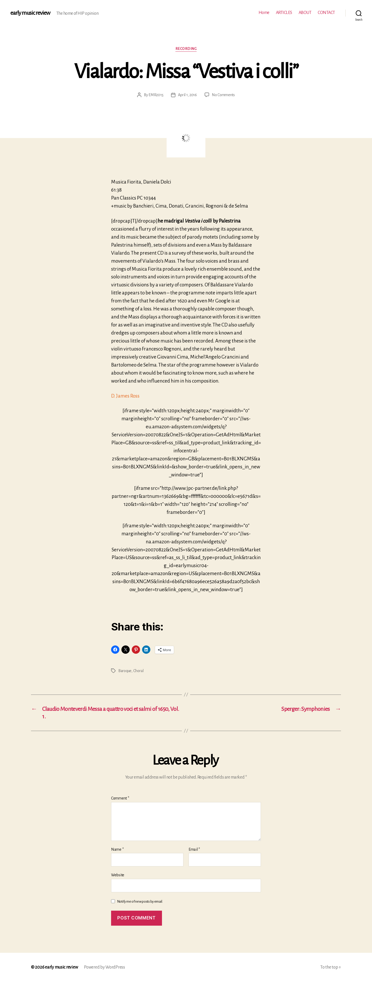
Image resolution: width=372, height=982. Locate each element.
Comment (120, 798)
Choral (138, 671)
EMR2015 (156, 95)
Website (117, 875)
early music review (30, 13)
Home (264, 12)
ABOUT (305, 12)
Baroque (124, 671)
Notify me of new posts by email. (140, 901)
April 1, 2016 (187, 95)
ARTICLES (284, 12)
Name (117, 849)
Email (194, 849)
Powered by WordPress (104, 967)
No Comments (223, 95)
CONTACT (326, 12)
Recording (186, 49)
